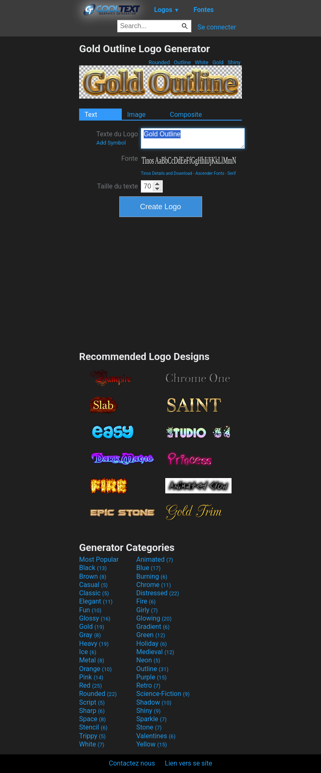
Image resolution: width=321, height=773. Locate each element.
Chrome (153, 585)
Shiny (234, 62)
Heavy (94, 643)
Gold (218, 62)
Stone (149, 727)
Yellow (151, 744)
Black (93, 568)
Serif (231, 173)
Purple (151, 677)
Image (136, 114)
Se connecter (217, 27)
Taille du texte (117, 186)
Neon (148, 660)
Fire (146, 601)
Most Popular (99, 559)
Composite (186, 114)
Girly (147, 610)
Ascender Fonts (209, 173)
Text (90, 114)
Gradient (152, 626)
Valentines (156, 736)
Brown (92, 576)
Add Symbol (111, 143)
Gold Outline (193, 138)
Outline (182, 62)
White (201, 62)
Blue (148, 568)
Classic (94, 593)
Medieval (155, 652)
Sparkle (151, 719)
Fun (90, 610)
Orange (95, 669)
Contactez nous (132, 763)
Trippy (92, 736)
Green (150, 635)
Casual (93, 585)
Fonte (129, 158)
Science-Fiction (163, 694)
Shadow (153, 702)
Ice (87, 652)
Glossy (95, 618)
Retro (148, 685)
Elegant (96, 601)
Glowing (153, 618)
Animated (154, 559)
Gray (90, 635)
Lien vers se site (188, 763)
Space (92, 719)
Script (92, 702)
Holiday (151, 643)
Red (90, 685)
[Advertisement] (39, 167)
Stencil (93, 727)
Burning (151, 576)
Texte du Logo (117, 138)
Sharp (92, 711)
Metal (91, 660)
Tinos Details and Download (166, 173)
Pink (91, 677)
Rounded (159, 62)
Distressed (157, 593)
